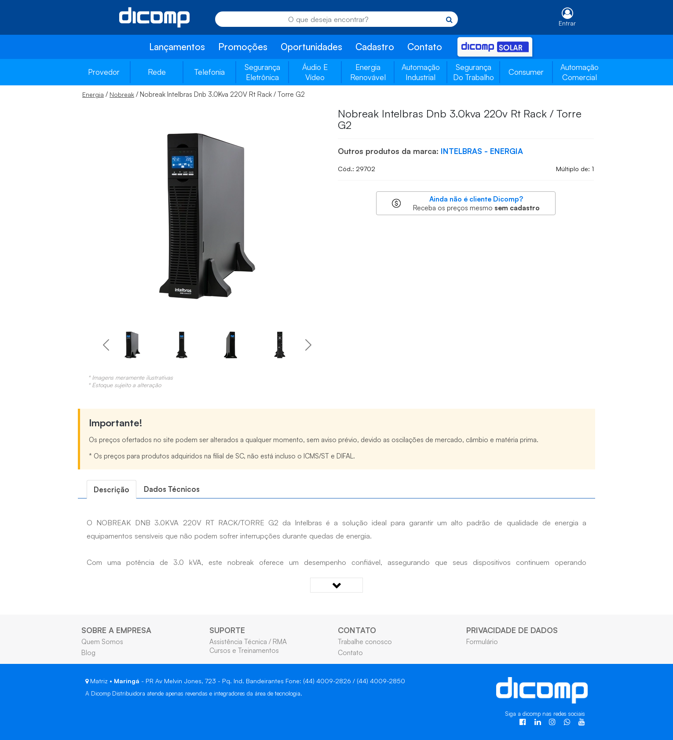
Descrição (111, 489)
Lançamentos (177, 46)
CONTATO (357, 630)
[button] (106, 345)
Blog (88, 652)
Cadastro (374, 46)
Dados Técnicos (172, 489)
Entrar (567, 23)
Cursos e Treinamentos (244, 650)
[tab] (111, 489)
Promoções (242, 46)
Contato (424, 46)
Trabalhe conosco (365, 641)
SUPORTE (227, 630)
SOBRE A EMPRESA (116, 630)
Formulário (482, 641)
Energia (93, 94)
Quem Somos (102, 641)
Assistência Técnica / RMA (248, 641)
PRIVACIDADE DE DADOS (512, 630)
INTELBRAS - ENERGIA (482, 151)
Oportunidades (311, 46)
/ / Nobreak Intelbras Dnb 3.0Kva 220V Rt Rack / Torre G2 (193, 94)
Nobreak (122, 94)
